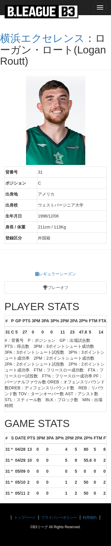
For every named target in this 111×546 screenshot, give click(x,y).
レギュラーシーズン (55, 274)
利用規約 (90, 517)
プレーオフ (55, 287)
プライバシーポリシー (59, 517)
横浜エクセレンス (42, 38)
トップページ (25, 517)
